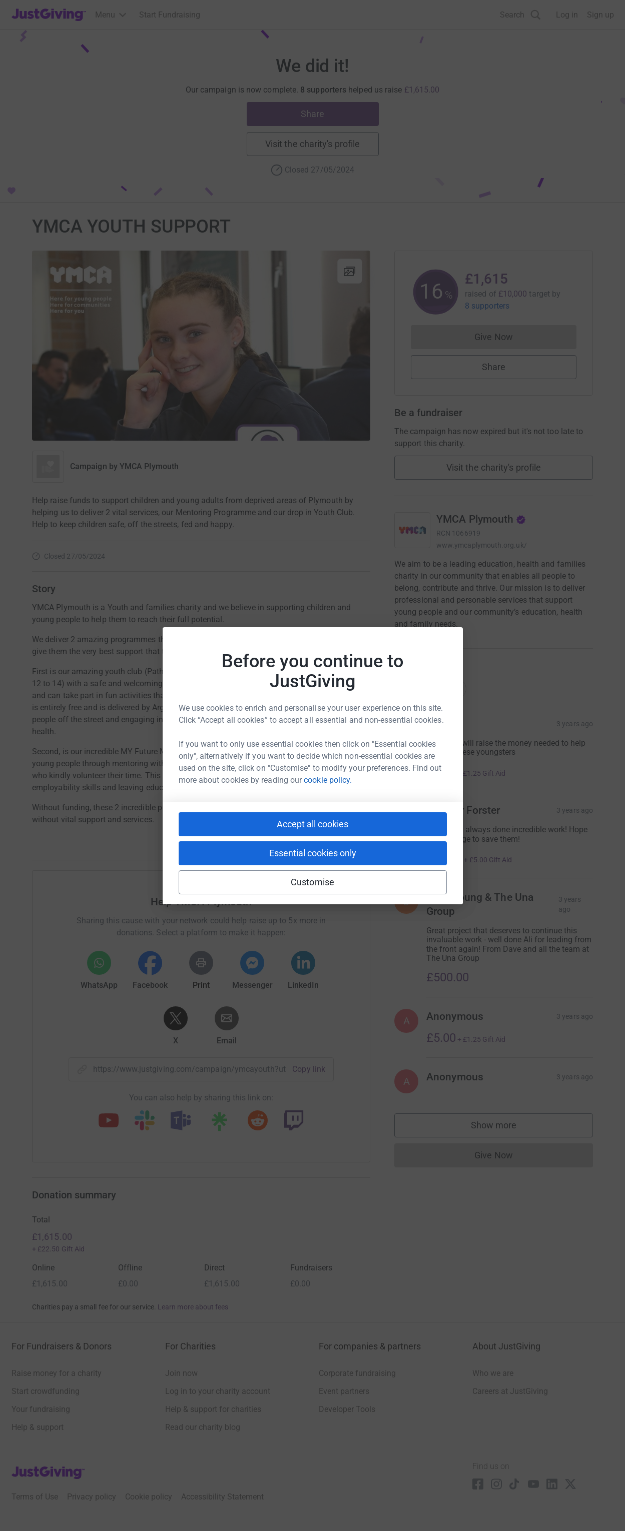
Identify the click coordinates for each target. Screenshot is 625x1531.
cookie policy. (328, 780)
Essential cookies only (312, 853)
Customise (312, 882)
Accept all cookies (312, 824)
